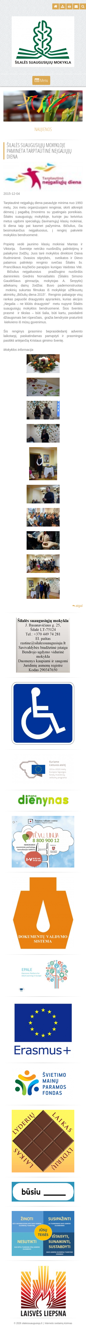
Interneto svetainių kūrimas (58, 1323)
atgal (77, 606)
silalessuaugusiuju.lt (32, 1323)
